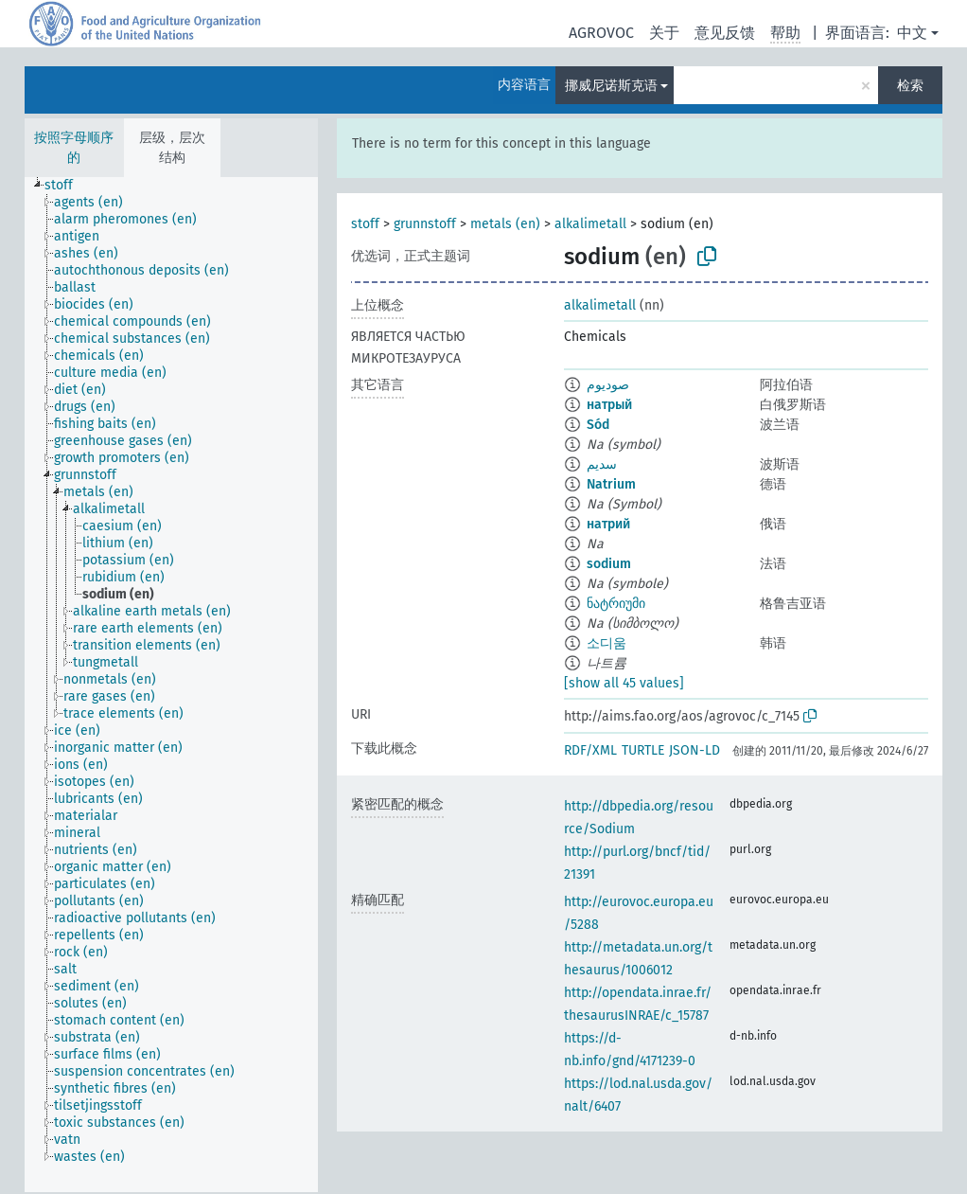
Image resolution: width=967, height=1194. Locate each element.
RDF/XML (590, 750)
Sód (598, 425)
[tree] (171, 684)
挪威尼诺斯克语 (611, 86)
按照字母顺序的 (74, 148)
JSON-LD (694, 750)
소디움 (606, 643)
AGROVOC (601, 33)
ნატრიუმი (616, 604)
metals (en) (505, 224)
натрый (609, 405)
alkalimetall (590, 224)
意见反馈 (724, 33)
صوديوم (608, 385)
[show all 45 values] (624, 683)
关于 (664, 33)
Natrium (611, 484)
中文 (912, 33)
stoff (365, 224)
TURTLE (643, 750)
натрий (608, 524)
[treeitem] (67, 185)
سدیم (602, 464)
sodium (609, 564)
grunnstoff (425, 224)
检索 (910, 86)
